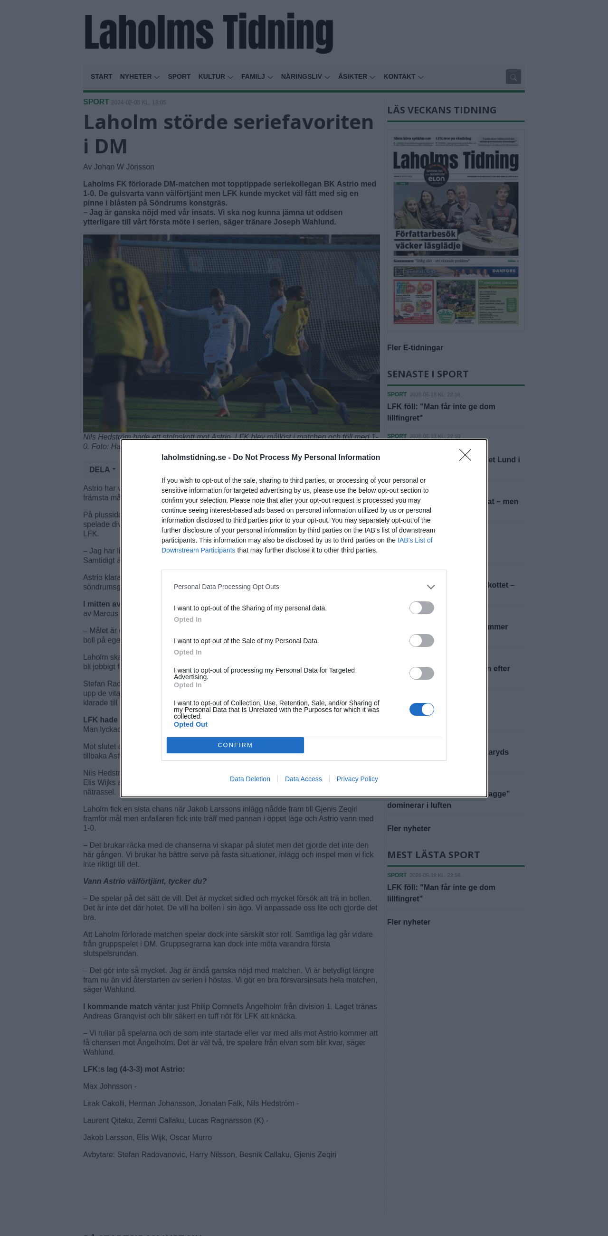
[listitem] (304, 587)
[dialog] (304, 618)
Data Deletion (250, 779)
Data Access (303, 779)
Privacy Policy (357, 779)
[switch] (421, 607)
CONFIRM (235, 744)
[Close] (468, 458)
